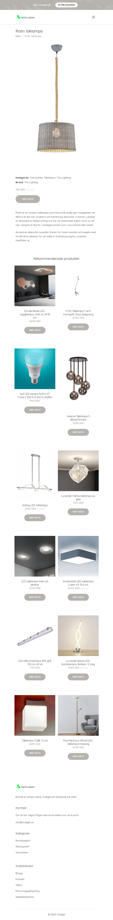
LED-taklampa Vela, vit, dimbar (34, 583)
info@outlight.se (25, 822)
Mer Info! (27, 199)
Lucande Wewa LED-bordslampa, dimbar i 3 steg (78, 662)
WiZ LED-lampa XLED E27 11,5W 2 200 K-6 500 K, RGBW (35, 395)
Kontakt (20, 879)
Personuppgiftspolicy (28, 890)
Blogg (19, 873)
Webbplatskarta (25, 896)
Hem (18, 36)
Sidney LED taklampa (34, 505)
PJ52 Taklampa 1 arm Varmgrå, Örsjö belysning (78, 312)
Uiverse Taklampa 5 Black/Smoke (78, 418)
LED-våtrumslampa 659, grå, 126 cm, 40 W (35, 662)
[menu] (94, 17)
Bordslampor (23, 840)
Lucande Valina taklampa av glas (78, 497)
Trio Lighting (64, 177)
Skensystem (22, 846)
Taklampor (50, 177)
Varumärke (36, 177)
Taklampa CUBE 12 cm (35, 740)
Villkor (19, 885)
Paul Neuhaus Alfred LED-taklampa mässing (78, 742)
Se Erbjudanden (66, 5)
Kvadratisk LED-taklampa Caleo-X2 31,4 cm (78, 583)
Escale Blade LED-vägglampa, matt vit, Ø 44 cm (35, 314)
